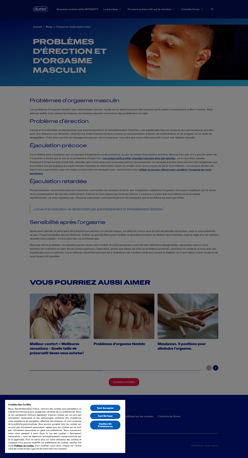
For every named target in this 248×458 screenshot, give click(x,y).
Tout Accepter (105, 407)
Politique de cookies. (24, 445)
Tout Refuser (105, 415)
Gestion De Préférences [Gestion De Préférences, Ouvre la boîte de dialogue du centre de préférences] (105, 425)
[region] (65, 426)
